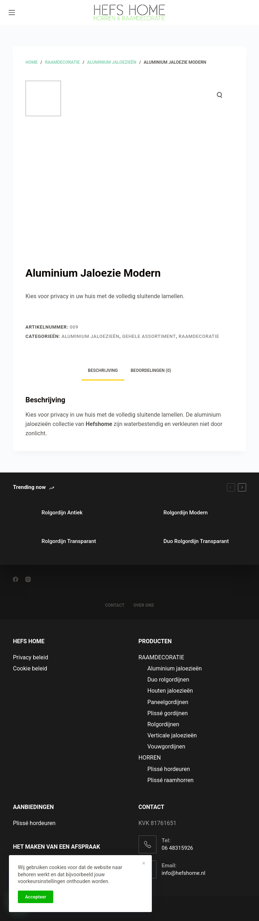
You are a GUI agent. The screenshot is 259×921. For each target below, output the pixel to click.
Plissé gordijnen (168, 713)
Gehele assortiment (149, 336)
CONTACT (114, 605)
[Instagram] (28, 579)
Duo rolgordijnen (168, 679)
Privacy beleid (30, 657)
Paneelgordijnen (168, 702)
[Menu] (12, 12)
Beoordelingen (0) (151, 370)
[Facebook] (15, 579)
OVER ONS (143, 605)
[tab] (102, 371)
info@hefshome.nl (183, 873)
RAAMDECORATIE (199, 336)
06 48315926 (177, 848)
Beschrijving (103, 370)
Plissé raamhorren (171, 780)
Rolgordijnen (163, 724)
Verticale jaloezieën (172, 735)
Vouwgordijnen (166, 746)
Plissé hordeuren (169, 769)
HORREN (150, 757)
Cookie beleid (30, 668)
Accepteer (35, 897)
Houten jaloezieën (170, 690)
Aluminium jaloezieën (90, 336)
